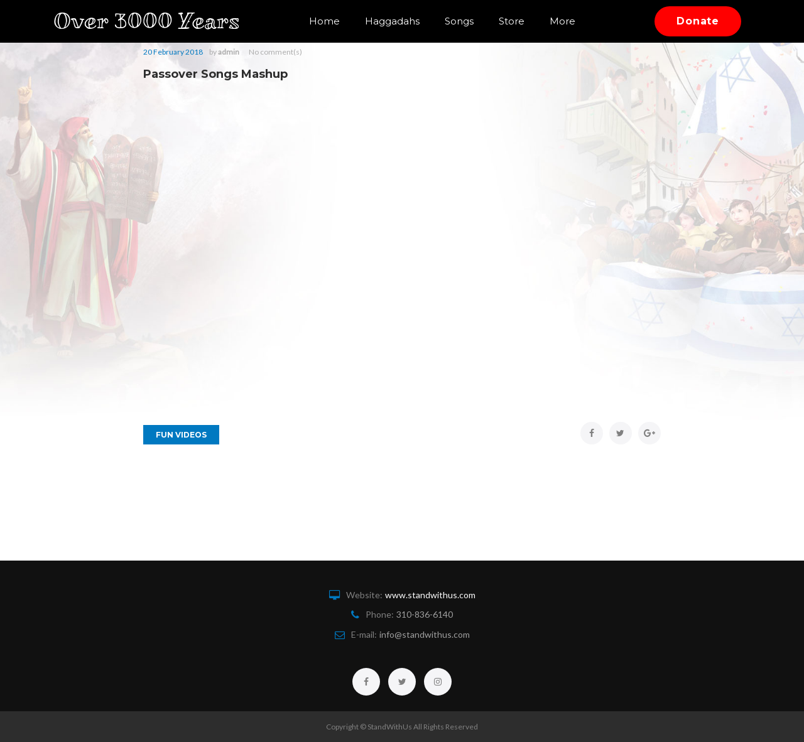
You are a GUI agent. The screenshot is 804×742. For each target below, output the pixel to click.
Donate (697, 21)
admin (228, 51)
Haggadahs (392, 21)
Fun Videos (181, 434)
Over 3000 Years (156, 21)
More (562, 21)
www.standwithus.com (430, 594)
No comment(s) (275, 51)
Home (324, 21)
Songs (459, 21)
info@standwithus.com (424, 634)
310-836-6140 (424, 614)
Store (511, 21)
